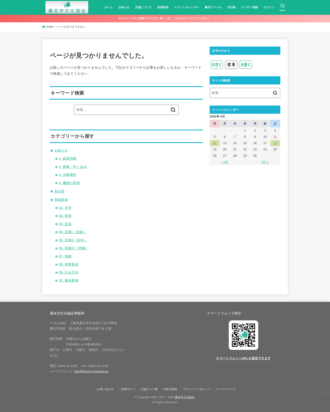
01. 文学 (65, 208)
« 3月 (225, 161)
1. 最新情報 (68, 158)
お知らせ (124, 7)
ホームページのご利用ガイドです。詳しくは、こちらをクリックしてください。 (165, 18)
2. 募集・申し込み (73, 167)
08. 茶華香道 (69, 264)
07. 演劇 (65, 256)
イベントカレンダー (186, 7)
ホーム (108, 7)
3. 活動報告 (68, 175)
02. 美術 (65, 216)
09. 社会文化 (69, 272)
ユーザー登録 (249, 7)
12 (214, 143)
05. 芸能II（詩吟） (73, 240)
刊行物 (231, 7)
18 (275, 143)
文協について (143, 7)
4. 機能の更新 (69, 183)
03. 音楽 (65, 224)
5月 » (265, 161)
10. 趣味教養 (69, 280)
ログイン (269, 7)
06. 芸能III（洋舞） (73, 248)
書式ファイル (213, 7)
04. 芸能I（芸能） (72, 232)
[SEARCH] (282, 7)
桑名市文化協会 (184, 397)
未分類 (59, 191)
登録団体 (163, 7)
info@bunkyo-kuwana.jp (91, 371)
